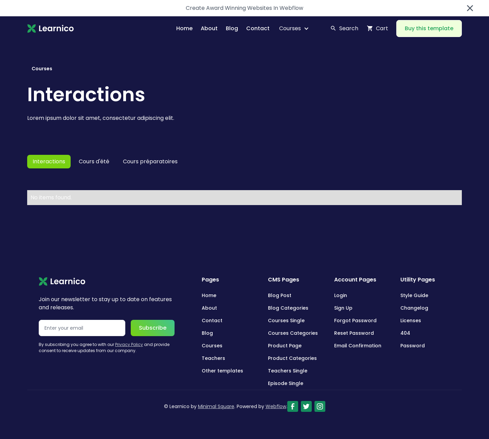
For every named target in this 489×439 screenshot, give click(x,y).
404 (405, 333)
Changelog (414, 308)
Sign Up (343, 308)
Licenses (410, 320)
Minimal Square (216, 406)
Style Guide (414, 295)
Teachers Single (287, 370)
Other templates (222, 370)
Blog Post (279, 295)
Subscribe (152, 328)
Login (340, 295)
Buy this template (429, 28)
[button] (291, 28)
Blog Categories (288, 308)
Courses (212, 345)
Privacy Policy (129, 344)
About (209, 28)
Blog (232, 28)
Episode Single (285, 383)
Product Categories (292, 358)
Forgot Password (355, 320)
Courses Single (286, 320)
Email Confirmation (357, 345)
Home (184, 28)
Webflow (276, 406)
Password (412, 345)
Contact (258, 28)
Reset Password (354, 333)
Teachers (213, 358)
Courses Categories (293, 333)
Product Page (285, 345)
